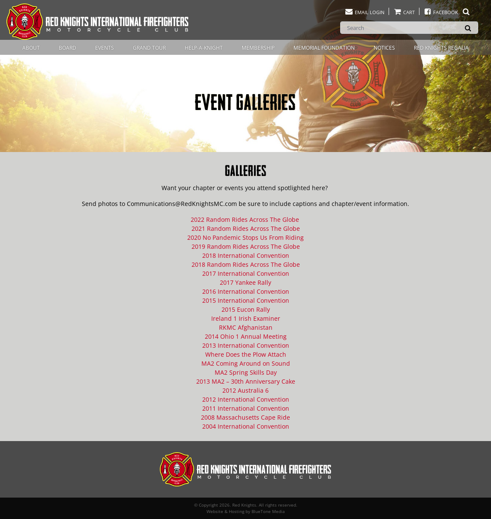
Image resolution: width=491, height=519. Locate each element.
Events (104, 47)
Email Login (364, 12)
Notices (384, 47)
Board (67, 47)
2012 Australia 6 (245, 390)
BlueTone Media (268, 511)
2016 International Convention (245, 291)
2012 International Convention (245, 399)
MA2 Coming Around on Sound (245, 363)
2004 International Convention (245, 426)
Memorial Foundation (324, 47)
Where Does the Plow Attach (245, 354)
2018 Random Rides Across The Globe (246, 264)
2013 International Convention (245, 345)
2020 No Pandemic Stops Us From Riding (245, 237)
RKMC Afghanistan (245, 327)
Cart (404, 12)
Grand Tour (149, 47)
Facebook (447, 12)
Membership (258, 47)
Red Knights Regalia (441, 47)
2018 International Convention (245, 255)
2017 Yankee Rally (245, 282)
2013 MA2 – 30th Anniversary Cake (245, 381)
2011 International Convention (245, 408)
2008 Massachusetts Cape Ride (245, 417)
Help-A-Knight (204, 47)
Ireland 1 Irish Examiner (245, 318)
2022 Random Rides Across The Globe (246, 219)
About (31, 47)
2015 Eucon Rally (246, 309)
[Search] (409, 27)
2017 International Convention (245, 273)
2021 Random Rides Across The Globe (246, 228)
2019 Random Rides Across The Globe (246, 246)
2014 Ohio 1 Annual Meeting (246, 336)
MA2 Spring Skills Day (246, 372)
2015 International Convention (245, 300)
